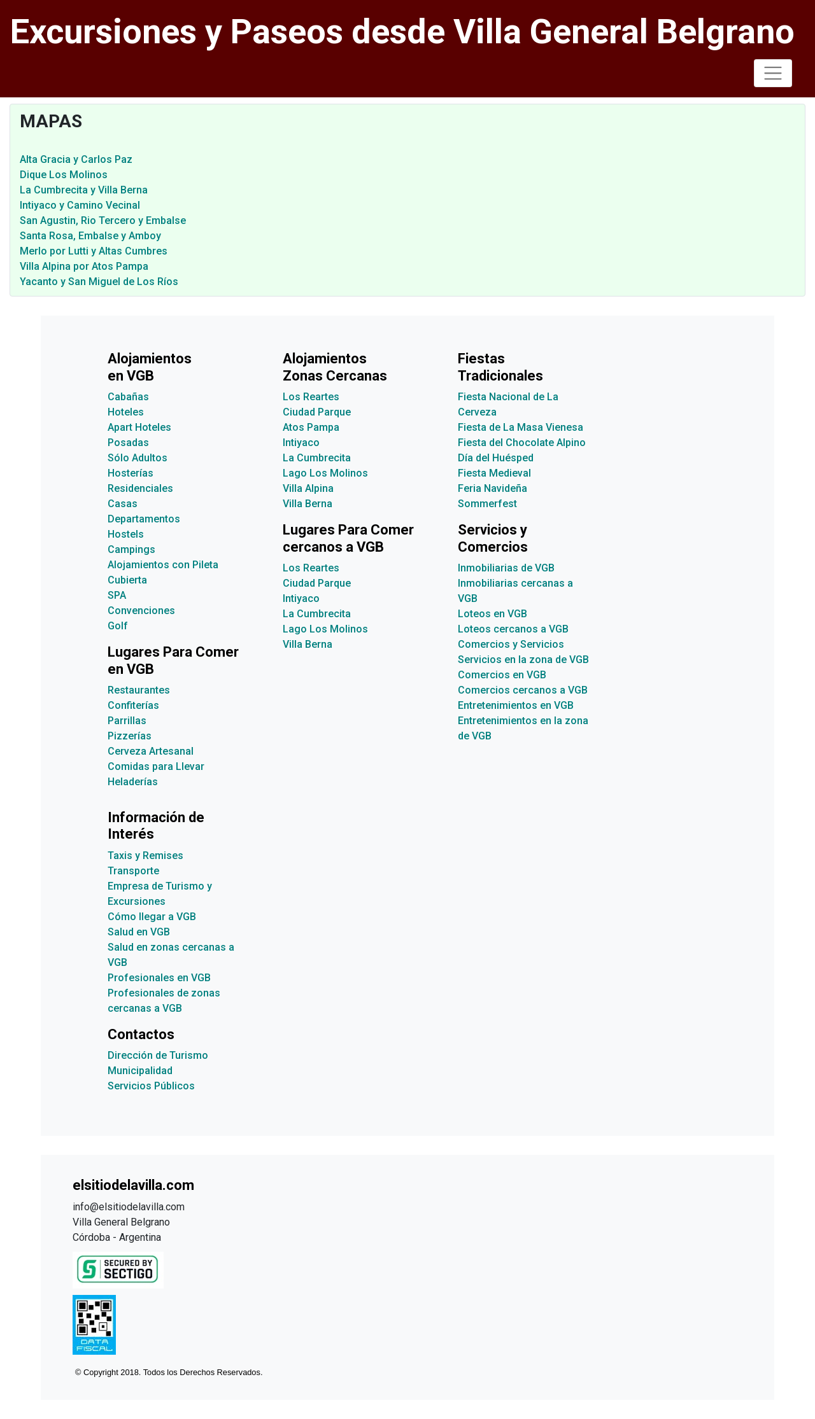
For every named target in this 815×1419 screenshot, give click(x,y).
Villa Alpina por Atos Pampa (84, 266)
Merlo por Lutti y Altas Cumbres (93, 251)
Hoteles (126, 412)
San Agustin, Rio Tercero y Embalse (103, 220)
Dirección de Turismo (158, 1055)
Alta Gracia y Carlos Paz (76, 159)
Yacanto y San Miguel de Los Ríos (99, 282)
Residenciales (140, 488)
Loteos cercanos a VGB (513, 629)
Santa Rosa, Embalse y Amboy (90, 236)
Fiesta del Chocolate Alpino (522, 443)
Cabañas (128, 397)
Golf (118, 626)
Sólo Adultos (137, 458)
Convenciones (141, 611)
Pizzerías (130, 736)
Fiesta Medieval (494, 473)
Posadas (128, 443)
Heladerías (133, 782)
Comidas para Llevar (156, 766)
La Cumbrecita (317, 458)
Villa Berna (307, 504)
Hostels (126, 534)
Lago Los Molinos (325, 473)
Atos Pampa (311, 427)
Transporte (133, 871)
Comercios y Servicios (511, 644)
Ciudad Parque (317, 412)
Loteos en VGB (492, 614)
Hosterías (130, 473)
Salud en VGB (139, 932)
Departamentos (144, 519)
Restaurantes (139, 690)
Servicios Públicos (151, 1086)
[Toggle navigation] (773, 73)
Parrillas (127, 721)
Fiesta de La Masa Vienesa (520, 427)
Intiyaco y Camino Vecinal (80, 205)
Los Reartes (311, 397)
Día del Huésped (496, 458)
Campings (131, 549)
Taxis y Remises (145, 855)
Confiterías (133, 705)
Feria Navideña (492, 488)
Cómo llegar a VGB (152, 917)
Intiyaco (301, 443)
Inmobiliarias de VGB (506, 568)
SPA (117, 595)
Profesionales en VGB (159, 978)
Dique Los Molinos (64, 175)
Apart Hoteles (139, 427)
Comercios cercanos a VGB (523, 690)
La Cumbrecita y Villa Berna (84, 190)
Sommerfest (487, 504)
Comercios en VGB (502, 675)
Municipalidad (140, 1071)
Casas (123, 504)
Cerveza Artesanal (151, 751)
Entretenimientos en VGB (516, 705)
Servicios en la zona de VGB (523, 660)
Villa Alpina (308, 488)
